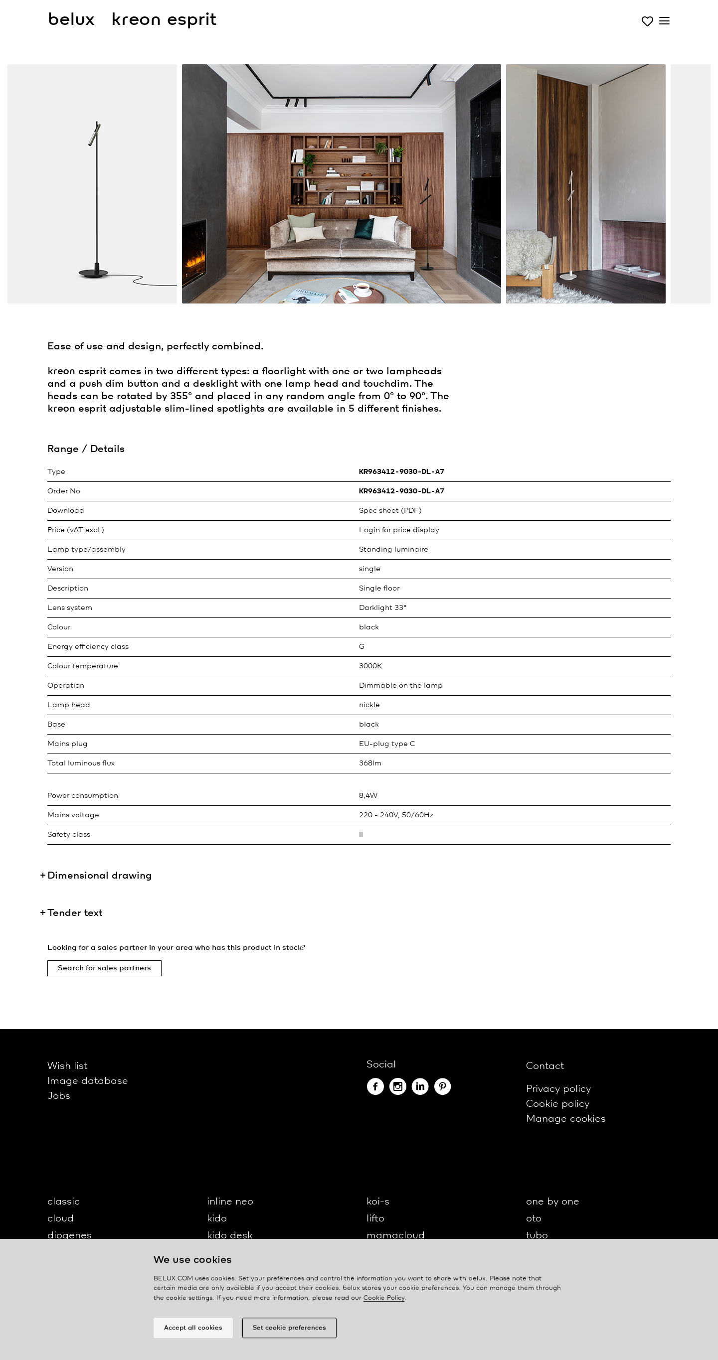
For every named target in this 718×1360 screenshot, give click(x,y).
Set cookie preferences (289, 1332)
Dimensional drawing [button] (99, 876)
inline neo (230, 1202)
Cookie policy (557, 1104)
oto (533, 1218)
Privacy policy (558, 1089)
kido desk (229, 1235)
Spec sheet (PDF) (390, 510)
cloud (60, 1218)
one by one (552, 1202)
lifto (375, 1218)
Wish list (67, 1066)
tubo (537, 1235)
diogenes (69, 1235)
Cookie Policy (383, 1302)
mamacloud (395, 1235)
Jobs (58, 1096)
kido (217, 1218)
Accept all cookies (193, 1332)
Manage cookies (566, 1119)
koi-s (377, 1202)
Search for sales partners (104, 968)
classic (63, 1202)
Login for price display (399, 530)
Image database (87, 1081)
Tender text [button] (74, 913)
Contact (545, 1066)
